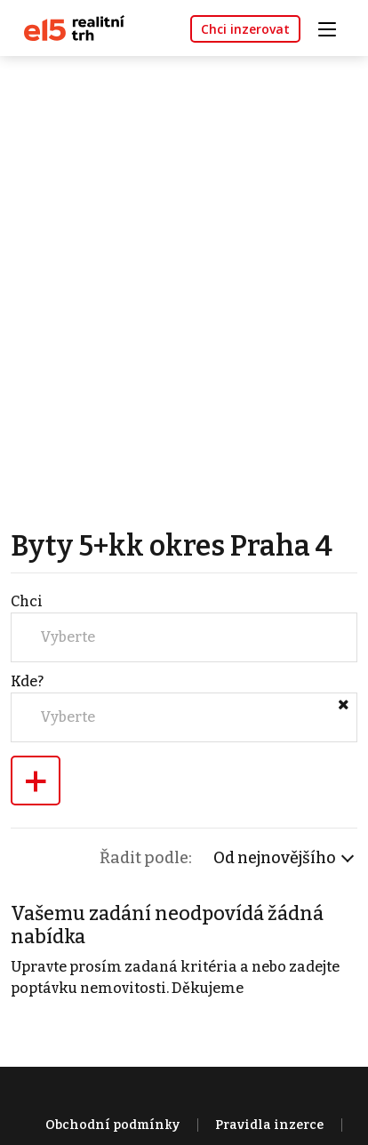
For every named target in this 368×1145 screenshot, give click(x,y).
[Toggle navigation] (333, 27)
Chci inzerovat (245, 28)
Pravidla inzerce (269, 1125)
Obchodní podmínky (112, 1125)
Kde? (27, 681)
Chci (27, 601)
